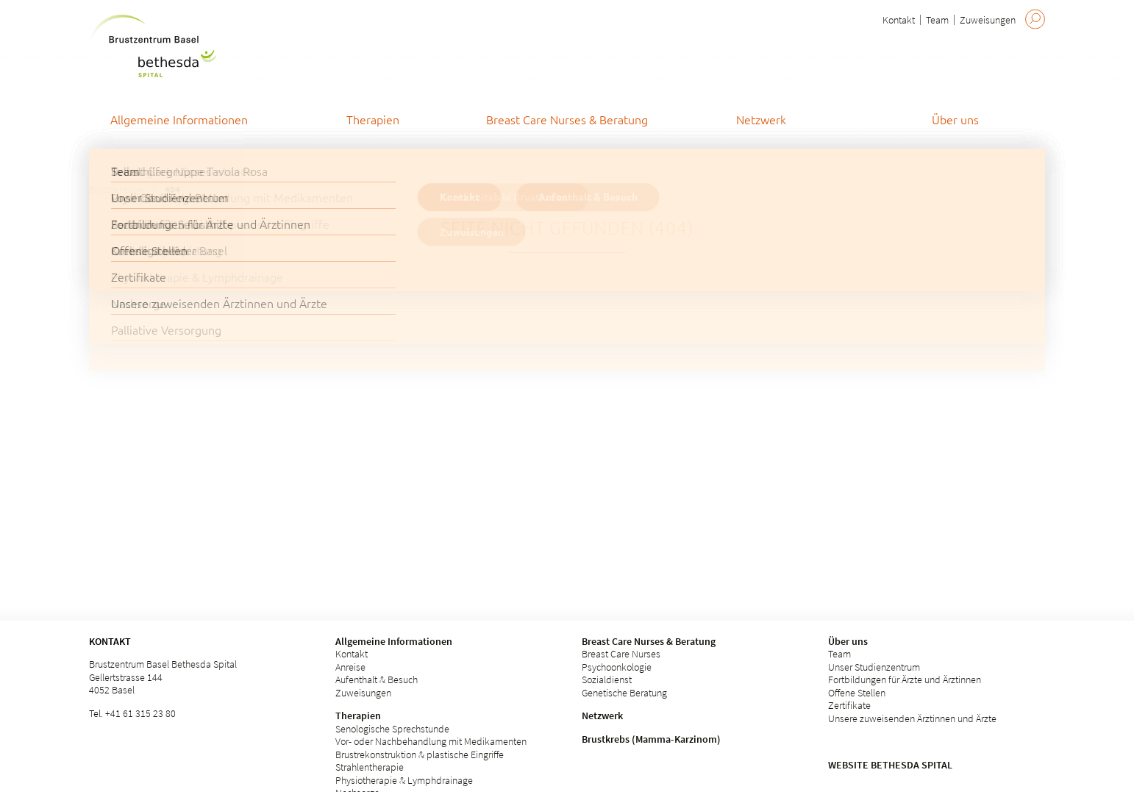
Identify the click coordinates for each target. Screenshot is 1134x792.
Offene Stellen (856, 692)
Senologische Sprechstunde (392, 728)
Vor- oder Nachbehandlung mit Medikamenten (431, 741)
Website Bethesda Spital (890, 764)
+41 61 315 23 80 (140, 713)
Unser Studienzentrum (874, 667)
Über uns (848, 641)
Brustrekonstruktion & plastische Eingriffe (419, 754)
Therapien (358, 715)
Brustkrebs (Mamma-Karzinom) (651, 739)
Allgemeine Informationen (393, 641)
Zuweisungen (988, 19)
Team (937, 19)
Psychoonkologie (617, 667)
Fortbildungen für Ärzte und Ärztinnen (904, 679)
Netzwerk (602, 715)
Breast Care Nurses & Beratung (649, 641)
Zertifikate (849, 705)
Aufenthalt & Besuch (376, 679)
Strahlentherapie (369, 767)
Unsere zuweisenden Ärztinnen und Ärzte (912, 718)
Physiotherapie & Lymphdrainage (404, 780)
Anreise (350, 667)
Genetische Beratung (624, 692)
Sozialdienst (607, 679)
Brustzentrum (116, 189)
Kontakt (898, 19)
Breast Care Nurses (621, 653)
